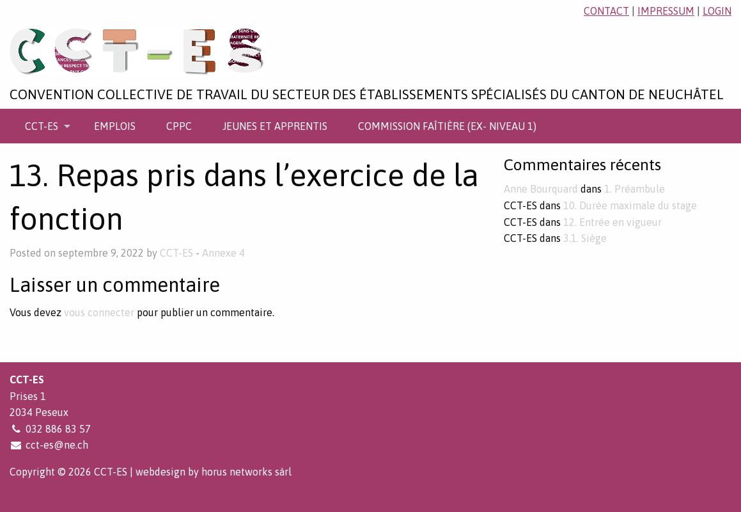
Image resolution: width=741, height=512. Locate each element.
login (717, 11)
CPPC (179, 126)
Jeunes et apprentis (274, 126)
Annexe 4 (223, 253)
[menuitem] (44, 126)
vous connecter (99, 312)
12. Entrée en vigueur (612, 222)
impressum (665, 11)
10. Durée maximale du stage (630, 205)
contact (606, 11)
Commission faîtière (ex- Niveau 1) (447, 126)
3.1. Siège (585, 238)
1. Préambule (634, 189)
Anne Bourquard (541, 189)
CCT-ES (41, 126)
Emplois (115, 126)
